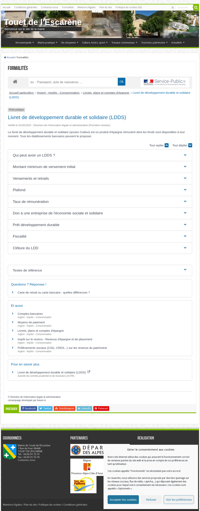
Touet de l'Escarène (43, 22)
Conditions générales (25, 7)
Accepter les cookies (123, 499)
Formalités (68, 7)
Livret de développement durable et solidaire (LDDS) (54, 372)
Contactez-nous (49, 7)
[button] (100, 155)
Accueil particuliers (21, 92)
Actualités (176, 42)
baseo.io (41, 400)
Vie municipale (23, 42)
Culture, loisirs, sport (93, 42)
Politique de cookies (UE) (129, 7)
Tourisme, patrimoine (153, 42)
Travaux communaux (123, 42)
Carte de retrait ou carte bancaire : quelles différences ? (54, 292)
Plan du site (105, 7)
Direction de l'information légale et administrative (35, 397)
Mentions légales (87, 7)
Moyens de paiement (31, 322)
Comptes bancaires (30, 313)
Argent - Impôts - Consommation (58, 92)
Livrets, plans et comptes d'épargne (106, 92)
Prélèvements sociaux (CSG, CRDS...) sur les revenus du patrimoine (62, 347)
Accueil (6, 7)
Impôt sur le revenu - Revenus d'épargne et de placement (55, 339)
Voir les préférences (179, 499)
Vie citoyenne (68, 42)
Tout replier (159, 145)
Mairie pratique (46, 42)
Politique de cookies (50, 504)
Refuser (151, 499)
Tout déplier (182, 145)
